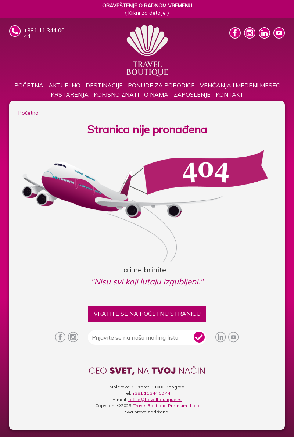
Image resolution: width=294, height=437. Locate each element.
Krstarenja (70, 94)
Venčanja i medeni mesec (240, 85)
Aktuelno (64, 85)
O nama (156, 94)
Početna (28, 85)
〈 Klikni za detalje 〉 (147, 13)
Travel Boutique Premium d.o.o (166, 405)
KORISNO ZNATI (116, 94)
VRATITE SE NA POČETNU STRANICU (147, 313)
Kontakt (230, 94)
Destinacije (104, 85)
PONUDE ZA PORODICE (161, 85)
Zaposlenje (192, 94)
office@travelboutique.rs (155, 399)
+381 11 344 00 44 (151, 393)
